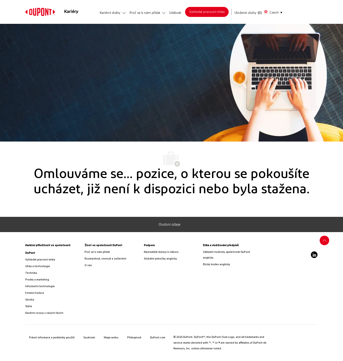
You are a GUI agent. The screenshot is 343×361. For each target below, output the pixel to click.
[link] (40, 12)
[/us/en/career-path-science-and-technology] (53, 266)
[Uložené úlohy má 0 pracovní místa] (248, 13)
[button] (273, 12)
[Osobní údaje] (169, 224)
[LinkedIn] (314, 254)
